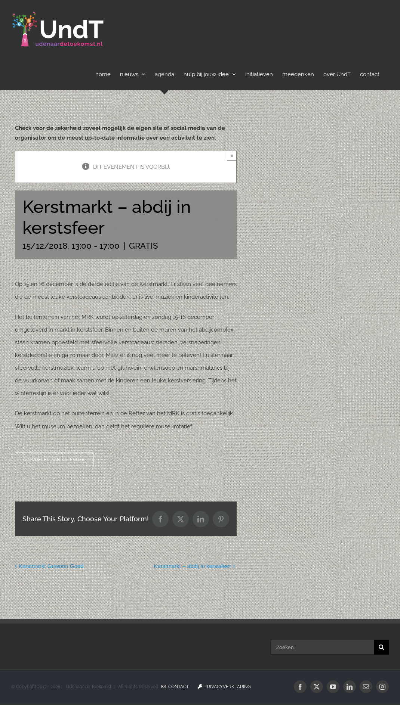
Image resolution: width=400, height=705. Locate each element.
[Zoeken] (381, 647)
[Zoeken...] (322, 647)
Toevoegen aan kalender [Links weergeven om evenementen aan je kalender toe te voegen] (54, 460)
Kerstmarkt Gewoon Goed (51, 566)
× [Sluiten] (232, 155)
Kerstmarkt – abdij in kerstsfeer (192, 566)
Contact (175, 686)
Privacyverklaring (224, 686)
